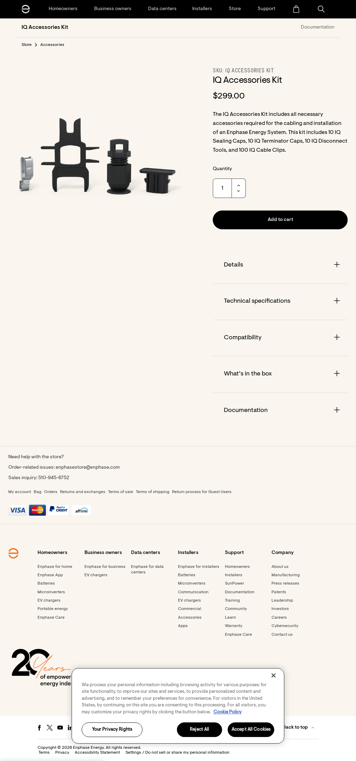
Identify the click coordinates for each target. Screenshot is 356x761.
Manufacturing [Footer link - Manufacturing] (286, 575)
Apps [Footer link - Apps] (183, 626)
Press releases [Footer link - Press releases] (285, 583)
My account (19, 492)
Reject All (199, 730)
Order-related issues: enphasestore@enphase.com (64, 467)
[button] (321, 9)
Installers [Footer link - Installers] (233, 575)
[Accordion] (280, 265)
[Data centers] (162, 9)
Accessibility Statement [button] (97, 753)
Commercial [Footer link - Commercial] (189, 609)
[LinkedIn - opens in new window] (70, 727)
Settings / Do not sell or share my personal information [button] (177, 753)
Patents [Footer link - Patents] (279, 592)
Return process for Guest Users (202, 492)
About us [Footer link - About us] (280, 567)
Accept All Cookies (251, 730)
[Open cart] (296, 9)
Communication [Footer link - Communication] (193, 592)
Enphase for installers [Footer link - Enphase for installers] (198, 567)
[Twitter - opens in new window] (49, 727)
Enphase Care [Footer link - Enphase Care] (51, 618)
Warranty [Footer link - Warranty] (233, 626)
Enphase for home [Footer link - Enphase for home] (55, 567)
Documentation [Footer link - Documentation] (239, 592)
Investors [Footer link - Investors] (280, 609)
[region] (178, 706)
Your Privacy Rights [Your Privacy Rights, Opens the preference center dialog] (112, 730)
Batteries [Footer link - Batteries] (46, 583)
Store (27, 45)
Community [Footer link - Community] (236, 609)
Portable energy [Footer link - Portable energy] (53, 609)
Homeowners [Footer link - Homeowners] (237, 567)
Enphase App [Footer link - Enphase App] (50, 575)
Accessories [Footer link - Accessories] (190, 618)
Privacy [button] (62, 753)
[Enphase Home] (26, 9)
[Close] (273, 675)
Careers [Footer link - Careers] (279, 618)
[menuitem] (296, 9)
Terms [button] (44, 753)
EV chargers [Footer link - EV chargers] (49, 601)
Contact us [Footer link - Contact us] (282, 635)
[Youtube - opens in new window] (60, 727)
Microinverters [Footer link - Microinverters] (51, 592)
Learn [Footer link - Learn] (230, 618)
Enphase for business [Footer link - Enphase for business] (105, 567)
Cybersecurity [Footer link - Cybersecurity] (285, 626)
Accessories (52, 45)
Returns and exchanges (82, 492)
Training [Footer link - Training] (232, 601)
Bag (37, 492)
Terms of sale (120, 492)
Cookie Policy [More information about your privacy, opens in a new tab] (227, 712)
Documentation (317, 27)
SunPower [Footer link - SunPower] (234, 583)
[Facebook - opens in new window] (39, 727)
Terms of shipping (152, 492)
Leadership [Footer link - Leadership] (282, 601)
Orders (50, 492)
